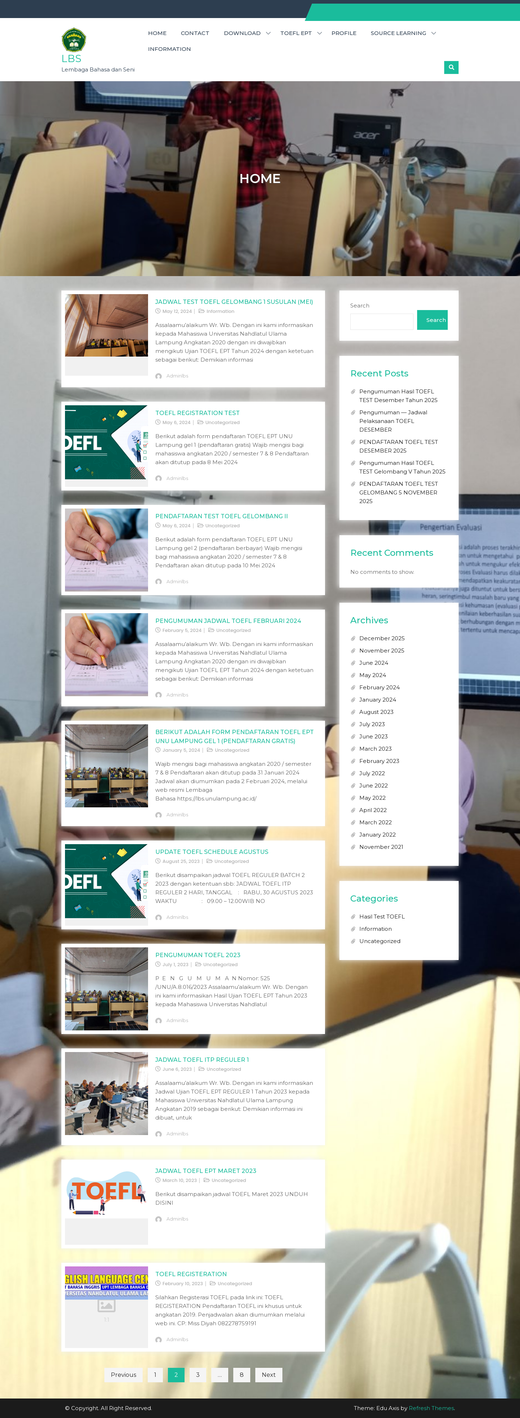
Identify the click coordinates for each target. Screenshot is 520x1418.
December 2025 (382, 638)
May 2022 (372, 797)
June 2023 (373, 736)
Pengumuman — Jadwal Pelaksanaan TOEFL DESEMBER (393, 421)
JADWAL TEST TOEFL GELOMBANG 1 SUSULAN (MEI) (234, 301)
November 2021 (381, 846)
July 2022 (372, 773)
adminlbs (177, 376)
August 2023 (376, 711)
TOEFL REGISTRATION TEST (197, 413)
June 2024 (373, 662)
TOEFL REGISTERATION (191, 1274)
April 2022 (373, 810)
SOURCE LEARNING (398, 33)
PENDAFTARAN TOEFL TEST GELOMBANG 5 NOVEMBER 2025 (398, 492)
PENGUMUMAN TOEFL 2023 (197, 955)
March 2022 (375, 822)
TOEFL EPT (296, 33)
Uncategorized (222, 422)
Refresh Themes (431, 1408)
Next (269, 1374)
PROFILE (344, 33)
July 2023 (372, 724)
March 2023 (375, 748)
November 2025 (381, 650)
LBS (71, 58)
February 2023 (379, 761)
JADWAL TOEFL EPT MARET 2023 (205, 1171)
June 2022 (373, 785)
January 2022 (377, 834)
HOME (157, 33)
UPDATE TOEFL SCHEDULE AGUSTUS (211, 851)
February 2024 (379, 687)
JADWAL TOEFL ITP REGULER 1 (202, 1059)
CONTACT (195, 33)
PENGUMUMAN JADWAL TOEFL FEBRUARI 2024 (228, 621)
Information (169, 48)
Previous (123, 1374)
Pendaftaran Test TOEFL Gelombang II (221, 516)
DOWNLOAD (242, 33)
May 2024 (372, 675)
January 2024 (377, 699)
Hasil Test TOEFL (382, 916)
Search (359, 305)
